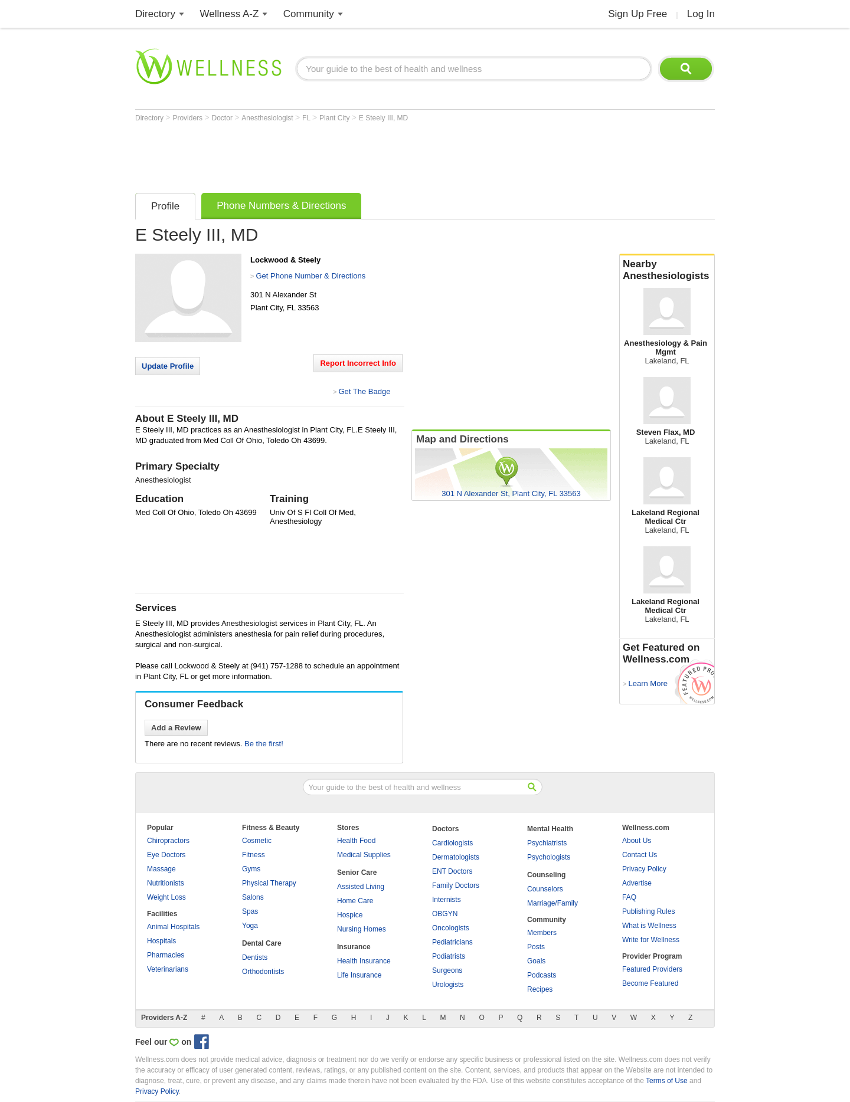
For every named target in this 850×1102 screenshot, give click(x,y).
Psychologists (548, 857)
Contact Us (639, 855)
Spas (250, 911)
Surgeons (447, 970)
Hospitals (161, 941)
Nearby (667, 270)
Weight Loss (166, 897)
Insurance (354, 947)
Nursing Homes (361, 929)
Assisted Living (360, 887)
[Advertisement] (350, 154)
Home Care (355, 901)
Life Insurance (359, 975)
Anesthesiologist (268, 118)
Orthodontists (263, 971)
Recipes (539, 989)
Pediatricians (452, 942)
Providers (188, 118)
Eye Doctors (166, 855)
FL (307, 118)
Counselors (545, 889)
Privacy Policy (644, 869)
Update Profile (168, 366)
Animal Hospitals (173, 927)
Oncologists (450, 928)
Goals (536, 961)
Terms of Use (667, 1081)
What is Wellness (649, 925)
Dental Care (262, 943)
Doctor (223, 118)
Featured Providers (652, 969)
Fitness (253, 855)
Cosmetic (257, 841)
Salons (253, 897)
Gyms (251, 869)
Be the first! (263, 743)
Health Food (356, 841)
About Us (636, 841)
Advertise (637, 883)
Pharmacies (165, 955)
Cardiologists (452, 843)
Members (542, 933)
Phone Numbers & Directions (281, 205)
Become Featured (650, 983)
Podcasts (541, 975)
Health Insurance (364, 961)
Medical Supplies (364, 855)
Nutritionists (165, 883)
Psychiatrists (547, 843)
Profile (165, 206)
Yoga (250, 925)
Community (308, 13)
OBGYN (444, 914)
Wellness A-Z (229, 13)
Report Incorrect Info (358, 363)
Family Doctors (455, 885)
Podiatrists (448, 956)
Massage (161, 869)
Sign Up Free (637, 13)
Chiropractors (168, 841)
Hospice (349, 915)
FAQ (629, 897)
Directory (155, 13)
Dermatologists (455, 857)
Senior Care (357, 872)
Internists (446, 900)
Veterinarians (167, 969)
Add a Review (176, 727)
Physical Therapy (269, 883)
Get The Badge (364, 391)
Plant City (335, 118)
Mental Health (550, 829)
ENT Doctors (452, 871)
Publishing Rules (648, 911)
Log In (701, 13)
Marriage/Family (552, 903)
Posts (536, 947)
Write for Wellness (650, 940)
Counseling (546, 875)
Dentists (254, 957)
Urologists (447, 984)
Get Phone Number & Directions (310, 275)
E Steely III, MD (383, 118)
